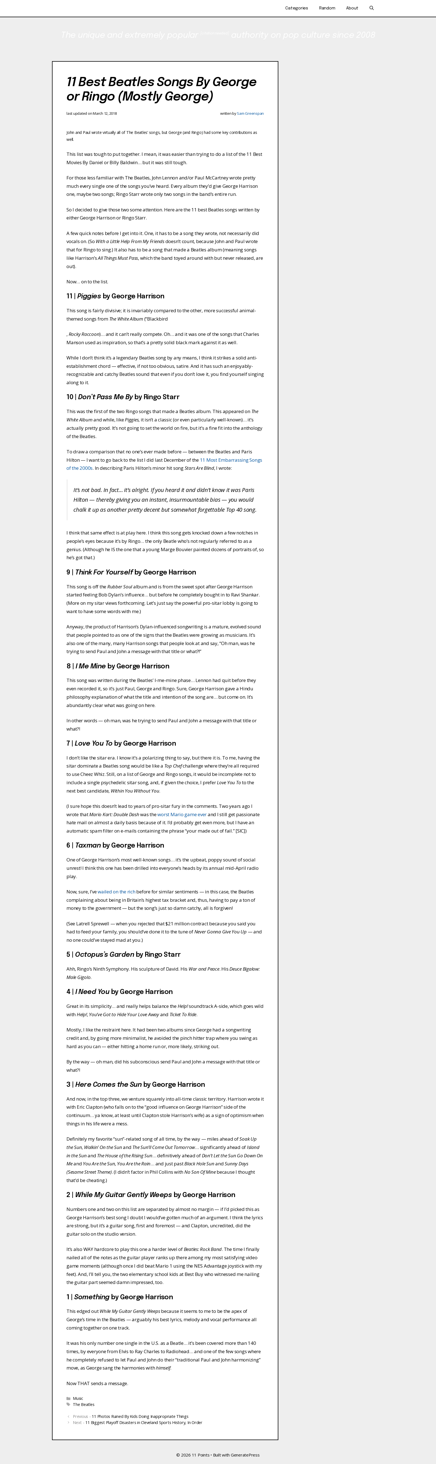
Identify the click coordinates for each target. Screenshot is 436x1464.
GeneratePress (245, 1455)
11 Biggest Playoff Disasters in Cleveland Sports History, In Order (143, 1422)
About (352, 8)
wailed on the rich (116, 891)
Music (78, 1398)
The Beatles (83, 1404)
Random (327, 8)
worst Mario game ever (182, 814)
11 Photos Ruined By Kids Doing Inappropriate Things (140, 1416)
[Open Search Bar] (371, 8)
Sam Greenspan (250, 113)
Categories (296, 8)
